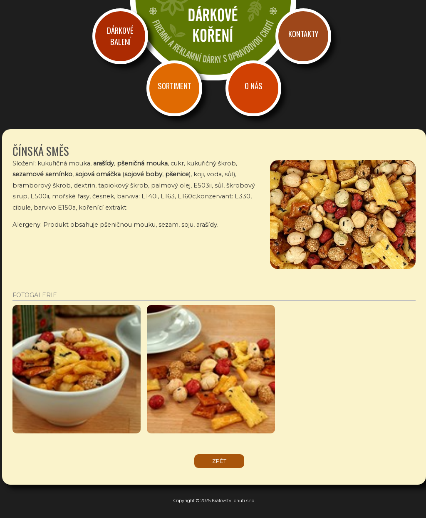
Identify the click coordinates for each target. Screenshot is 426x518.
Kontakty (303, 33)
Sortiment (174, 85)
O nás (254, 85)
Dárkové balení (120, 36)
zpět (219, 461)
